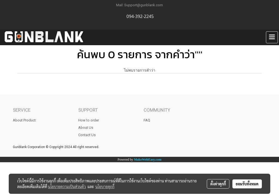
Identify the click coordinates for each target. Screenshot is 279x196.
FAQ (147, 120)
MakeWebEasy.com (148, 159)
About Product (24, 120)
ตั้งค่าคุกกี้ (218, 183)
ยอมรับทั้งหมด (247, 183)
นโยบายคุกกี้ (104, 186)
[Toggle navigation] (272, 37)
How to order (88, 120)
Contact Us (87, 135)
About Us (85, 127)
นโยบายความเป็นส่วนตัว (67, 186)
